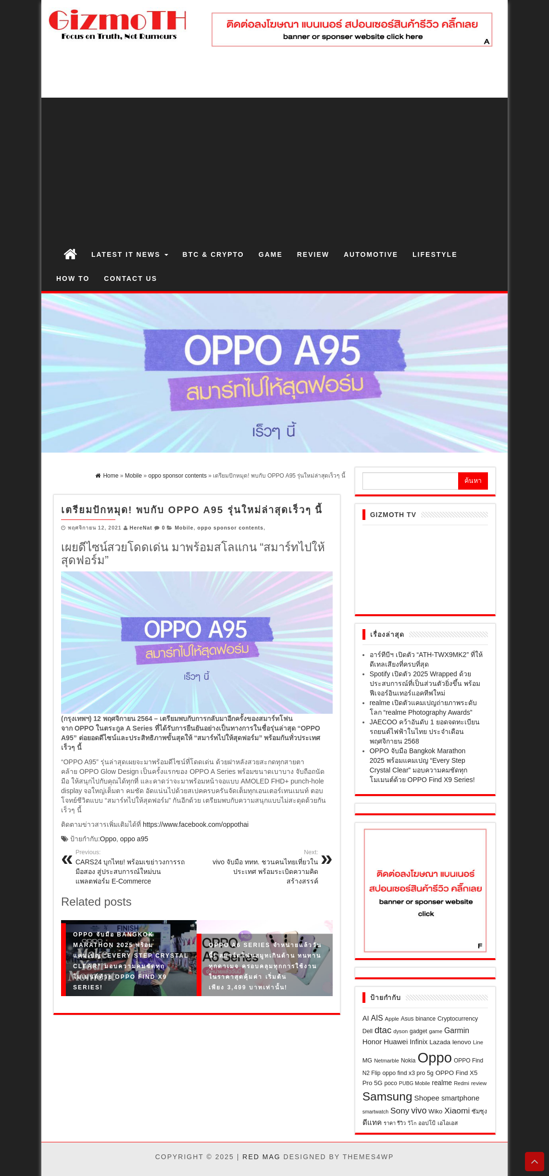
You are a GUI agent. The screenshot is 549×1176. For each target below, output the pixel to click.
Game (271, 254)
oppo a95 (134, 839)
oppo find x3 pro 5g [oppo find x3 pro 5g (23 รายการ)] (407, 1073)
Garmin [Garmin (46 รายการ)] (456, 1030)
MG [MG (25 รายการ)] (367, 1060)
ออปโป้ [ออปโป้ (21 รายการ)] (427, 1123)
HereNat (141, 528)
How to (72, 278)
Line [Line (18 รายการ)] (478, 1042)
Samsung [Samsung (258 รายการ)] (387, 1096)
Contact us (130, 278)
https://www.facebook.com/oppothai (196, 824)
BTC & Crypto (213, 254)
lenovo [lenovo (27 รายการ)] (461, 1042)
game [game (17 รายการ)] (436, 1031)
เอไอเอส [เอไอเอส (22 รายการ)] (447, 1123)
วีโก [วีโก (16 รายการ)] (412, 1123)
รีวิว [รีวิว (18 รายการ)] (401, 1123)
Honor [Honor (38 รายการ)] (372, 1042)
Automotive (371, 254)
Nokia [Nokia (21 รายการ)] (408, 1060)
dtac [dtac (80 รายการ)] (382, 1030)
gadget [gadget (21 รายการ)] (418, 1031)
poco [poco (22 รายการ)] (391, 1083)
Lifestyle (434, 254)
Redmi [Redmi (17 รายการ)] (461, 1083)
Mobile (184, 528)
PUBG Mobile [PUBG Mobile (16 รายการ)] (414, 1083)
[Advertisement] (274, 169)
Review (313, 254)
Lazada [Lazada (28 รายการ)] (439, 1042)
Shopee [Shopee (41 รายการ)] (426, 1098)
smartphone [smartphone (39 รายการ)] (460, 1098)
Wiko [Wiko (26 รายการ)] (435, 1111)
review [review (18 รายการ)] (479, 1083)
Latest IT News (129, 254)
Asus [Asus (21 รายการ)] (407, 1018)
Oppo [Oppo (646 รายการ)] (434, 1057)
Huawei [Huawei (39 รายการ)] (396, 1041)
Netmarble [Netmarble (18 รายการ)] (386, 1060)
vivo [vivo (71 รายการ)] (418, 1110)
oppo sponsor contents (230, 528)
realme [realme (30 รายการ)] (442, 1083)
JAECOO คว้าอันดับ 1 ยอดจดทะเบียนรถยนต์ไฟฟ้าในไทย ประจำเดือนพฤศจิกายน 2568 (425, 731)
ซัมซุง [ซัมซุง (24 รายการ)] (479, 1111)
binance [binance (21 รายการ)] (425, 1018)
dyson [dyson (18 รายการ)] (400, 1031)
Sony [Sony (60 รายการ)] (399, 1110)
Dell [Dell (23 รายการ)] (367, 1031)
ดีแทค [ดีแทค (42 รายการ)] (372, 1122)
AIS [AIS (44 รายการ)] (377, 1018)
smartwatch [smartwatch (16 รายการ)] (375, 1111)
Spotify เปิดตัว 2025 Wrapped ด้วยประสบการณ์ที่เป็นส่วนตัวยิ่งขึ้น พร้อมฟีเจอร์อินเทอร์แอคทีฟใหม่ (425, 683)
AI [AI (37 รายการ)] (365, 1018)
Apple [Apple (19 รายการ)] (392, 1019)
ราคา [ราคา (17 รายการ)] (390, 1123)
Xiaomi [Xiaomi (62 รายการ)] (457, 1110)
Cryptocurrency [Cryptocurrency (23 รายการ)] (457, 1018)
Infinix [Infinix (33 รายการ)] (418, 1042)
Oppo (108, 839)
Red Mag (261, 1157)
